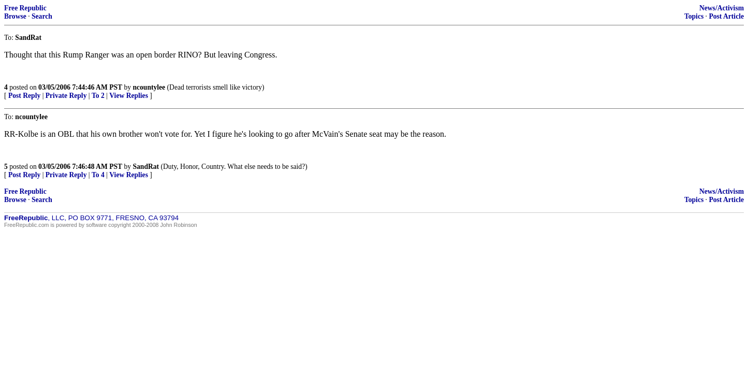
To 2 (98, 95)
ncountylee (149, 87)
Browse (15, 16)
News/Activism (721, 8)
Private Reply (66, 95)
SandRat (146, 166)
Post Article (726, 16)
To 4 (98, 175)
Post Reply (24, 95)
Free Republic (25, 8)
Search (42, 16)
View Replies (128, 95)
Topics (693, 16)
